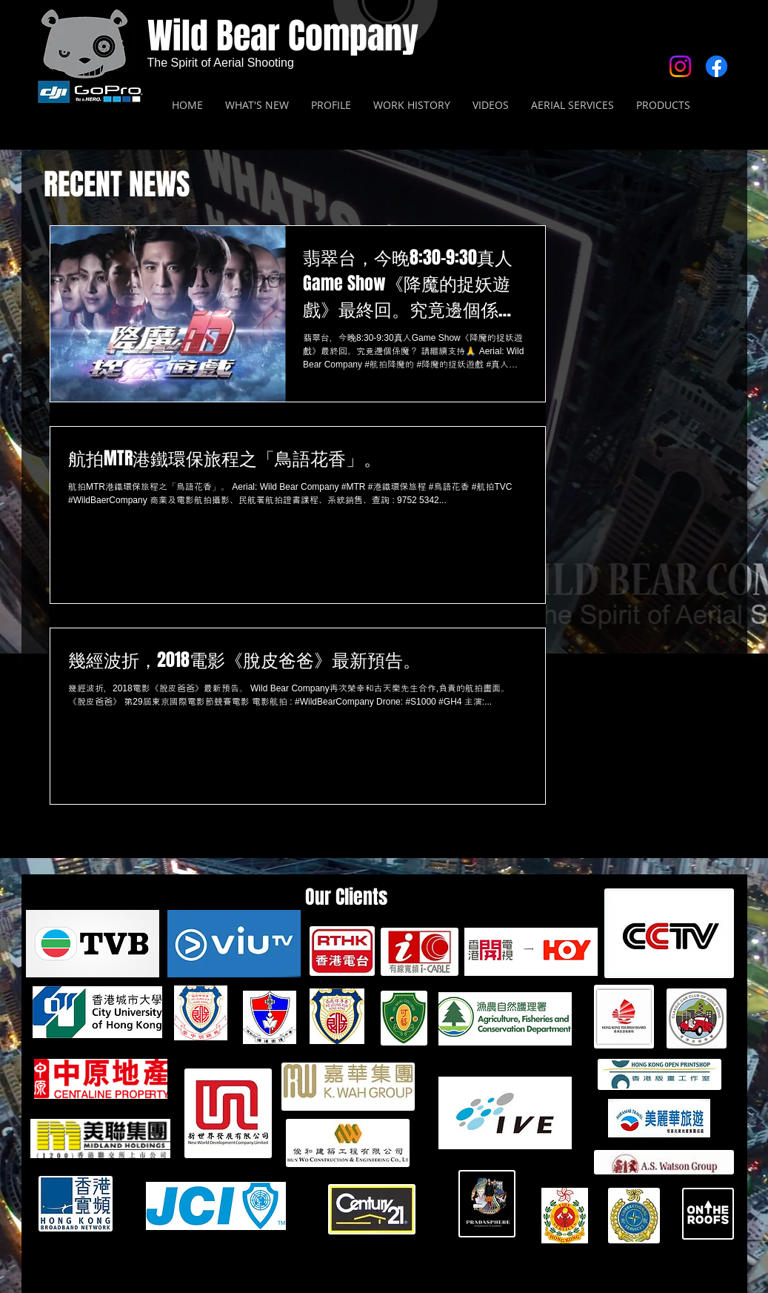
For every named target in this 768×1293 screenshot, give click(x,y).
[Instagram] (680, 66)
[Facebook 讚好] (642, 177)
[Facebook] (716, 66)
